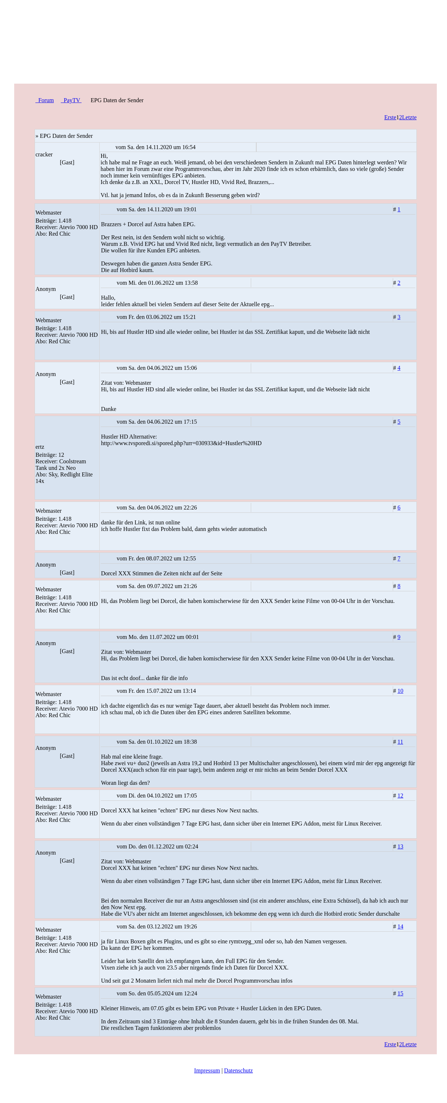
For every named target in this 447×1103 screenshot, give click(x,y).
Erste (390, 117)
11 (400, 742)
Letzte (409, 117)
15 (400, 993)
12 (400, 795)
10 (400, 691)
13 (400, 846)
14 (400, 926)
